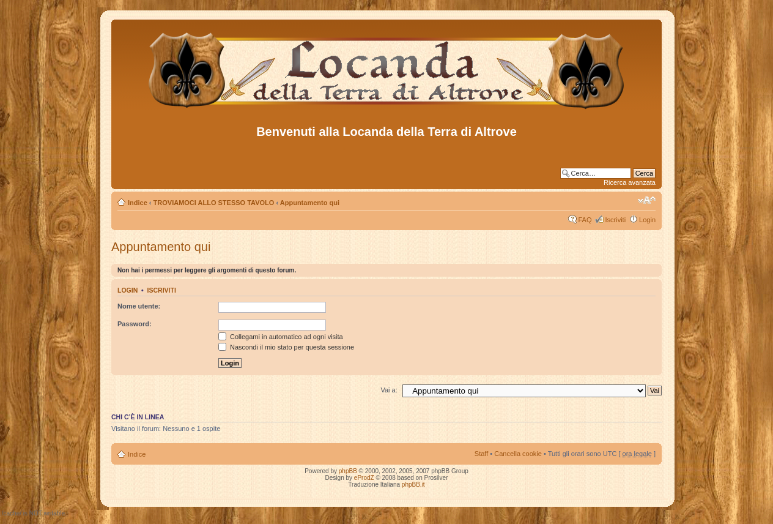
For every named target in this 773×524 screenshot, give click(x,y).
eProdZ (364, 477)
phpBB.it (413, 484)
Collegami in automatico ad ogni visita (280, 336)
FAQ (584, 219)
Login (647, 219)
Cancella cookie (518, 453)
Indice (137, 202)
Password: (134, 324)
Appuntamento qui (309, 202)
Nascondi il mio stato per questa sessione (286, 347)
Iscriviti (615, 219)
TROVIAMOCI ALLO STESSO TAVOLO (214, 202)
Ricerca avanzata (630, 182)
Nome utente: (138, 306)
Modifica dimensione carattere (647, 200)
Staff (481, 453)
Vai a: (388, 390)
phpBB (348, 471)
